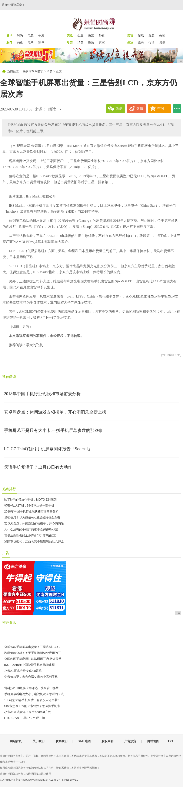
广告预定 (130, 741)
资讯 (162, 42)
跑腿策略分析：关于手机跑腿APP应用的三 (32, 653)
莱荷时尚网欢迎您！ (13, 4)
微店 (91, 42)
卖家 (102, 42)
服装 (151, 35)
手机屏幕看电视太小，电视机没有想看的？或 (34, 694)
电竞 (31, 35)
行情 (151, 42)
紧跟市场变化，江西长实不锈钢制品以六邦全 (34, 541)
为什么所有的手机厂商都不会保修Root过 (31, 529)
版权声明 (107, 741)
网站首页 (16, 741)
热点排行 (9, 489)
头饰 (162, 35)
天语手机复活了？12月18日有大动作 (38, 467)
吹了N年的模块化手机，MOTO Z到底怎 (30, 499)
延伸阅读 (9, 377)
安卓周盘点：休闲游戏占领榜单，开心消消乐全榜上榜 (55, 412)
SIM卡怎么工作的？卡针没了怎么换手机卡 (32, 706)
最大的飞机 (34, 345)
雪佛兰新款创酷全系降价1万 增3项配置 (30, 535)
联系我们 (61, 741)
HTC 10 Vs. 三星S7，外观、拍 (24, 718)
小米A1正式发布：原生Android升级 (27, 712)
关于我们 (38, 741)
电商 (31, 42)
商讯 (20, 42)
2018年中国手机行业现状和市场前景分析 (42, 393)
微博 (139, 108)
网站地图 (153, 741)
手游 (41, 35)
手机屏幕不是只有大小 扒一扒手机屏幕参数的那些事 (53, 430)
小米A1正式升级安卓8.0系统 (23, 670)
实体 (41, 42)
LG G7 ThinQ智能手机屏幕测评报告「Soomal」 (48, 448)
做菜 (91, 35)
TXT (170, 741)
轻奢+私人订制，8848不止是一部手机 (29, 505)
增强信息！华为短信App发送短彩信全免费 (32, 517)
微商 (141, 42)
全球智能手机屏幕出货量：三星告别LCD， (32, 647)
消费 (80, 42)
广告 (5, 553)
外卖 (102, 35)
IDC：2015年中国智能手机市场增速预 (29, 664)
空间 (160, 108)
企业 (80, 35)
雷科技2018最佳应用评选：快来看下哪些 (31, 688)
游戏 (141, 35)
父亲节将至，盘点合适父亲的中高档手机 (31, 676)
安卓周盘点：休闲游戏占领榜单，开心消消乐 (34, 523)
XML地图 (84, 741)
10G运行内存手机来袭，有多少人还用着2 (31, 700)
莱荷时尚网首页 (33, 71)
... (177, 108)
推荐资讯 (9, 622)
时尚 (20, 35)
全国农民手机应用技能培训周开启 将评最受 (33, 659)
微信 (119, 108)
